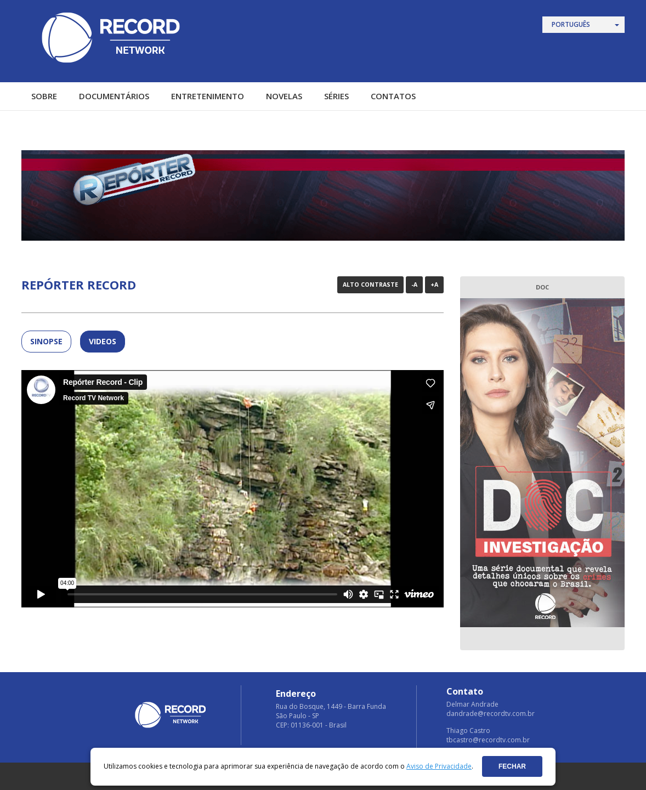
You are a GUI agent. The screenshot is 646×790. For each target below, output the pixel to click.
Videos (102, 341)
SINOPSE (46, 341)
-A (414, 284)
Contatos (393, 95)
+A (434, 284)
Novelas (284, 95)
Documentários (114, 95)
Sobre (44, 95)
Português (571, 24)
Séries (336, 95)
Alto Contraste (370, 284)
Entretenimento (207, 95)
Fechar (512, 766)
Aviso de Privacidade (439, 766)
